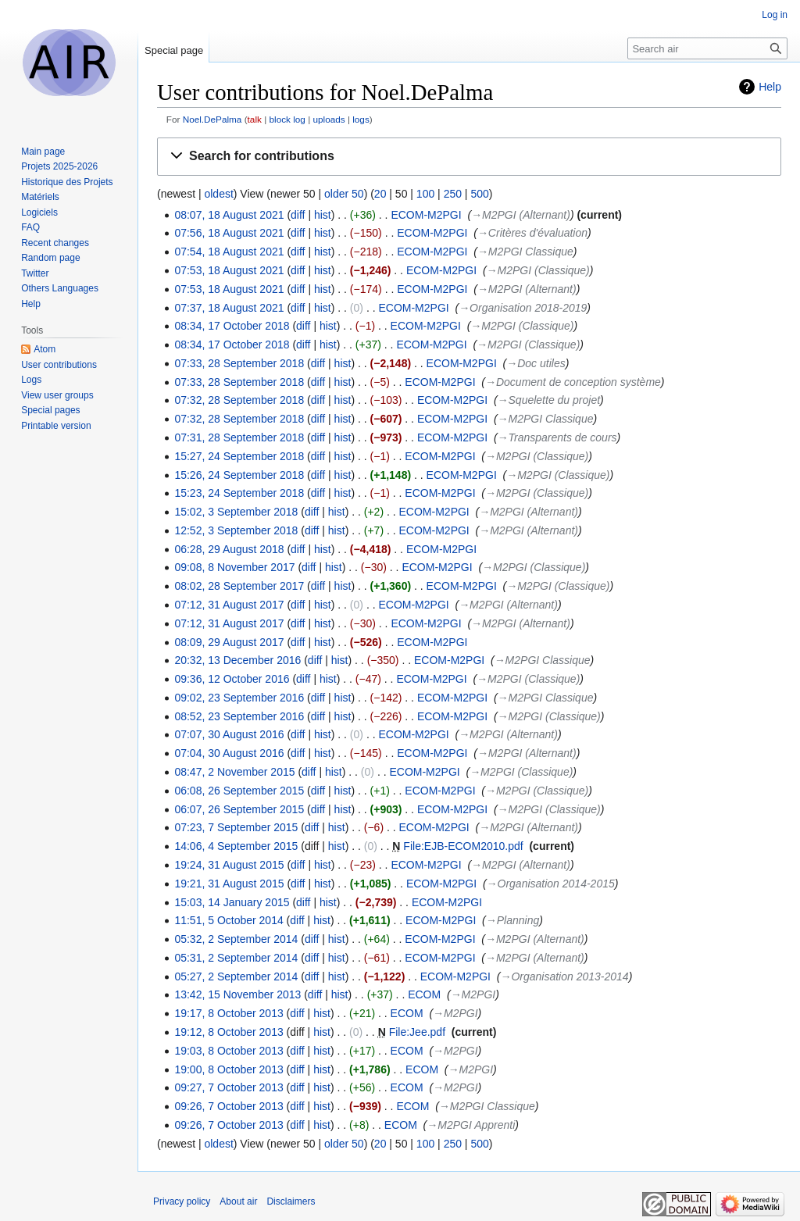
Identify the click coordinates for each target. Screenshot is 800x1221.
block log (287, 119)
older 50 (344, 193)
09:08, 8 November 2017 (234, 567)
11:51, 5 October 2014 (228, 920)
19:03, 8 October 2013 (228, 1050)
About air (238, 1201)
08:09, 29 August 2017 (229, 642)
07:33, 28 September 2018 (239, 363)
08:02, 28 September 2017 (239, 586)
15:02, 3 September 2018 (236, 511)
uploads (328, 119)
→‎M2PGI (473, 994)
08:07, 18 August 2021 (229, 215)
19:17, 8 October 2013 (228, 1013)
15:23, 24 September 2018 (239, 493)
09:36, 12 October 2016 (231, 679)
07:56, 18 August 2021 (229, 233)
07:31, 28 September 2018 (239, 437)
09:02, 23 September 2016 (239, 697)
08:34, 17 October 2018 (231, 326)
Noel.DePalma (212, 119)
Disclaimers (290, 1201)
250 (453, 193)
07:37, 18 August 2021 (229, 308)
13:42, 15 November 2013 (237, 994)
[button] (469, 156)
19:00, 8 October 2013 (228, 1069)
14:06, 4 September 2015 (236, 846)
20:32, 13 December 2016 (237, 660)
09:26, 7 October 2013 (228, 1106)
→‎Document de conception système (573, 382)
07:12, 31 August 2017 (229, 604)
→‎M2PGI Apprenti (471, 1125)
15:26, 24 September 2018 (239, 475)
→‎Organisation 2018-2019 (523, 308)
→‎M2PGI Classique (525, 251)
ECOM (424, 994)
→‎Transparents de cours (557, 437)
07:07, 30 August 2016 (229, 734)
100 (425, 193)
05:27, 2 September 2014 (236, 976)
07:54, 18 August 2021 (229, 251)
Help (770, 86)
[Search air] (707, 48)
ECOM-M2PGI (426, 215)
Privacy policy (181, 1201)
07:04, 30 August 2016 (229, 753)
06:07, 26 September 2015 (239, 809)
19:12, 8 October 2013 (228, 1032)
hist (322, 215)
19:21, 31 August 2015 (229, 883)
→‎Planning (512, 920)
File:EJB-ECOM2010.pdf (463, 846)
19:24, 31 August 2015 (229, 865)
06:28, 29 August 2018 (229, 549)
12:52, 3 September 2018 (236, 530)
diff (298, 215)
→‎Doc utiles (535, 363)
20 (380, 193)
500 (479, 193)
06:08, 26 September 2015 (239, 790)
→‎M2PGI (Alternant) (520, 215)
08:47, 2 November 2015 (234, 772)
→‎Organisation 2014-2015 (551, 883)
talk (255, 119)
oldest (218, 193)
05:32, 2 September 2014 (236, 939)
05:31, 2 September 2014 (236, 957)
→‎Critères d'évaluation (532, 233)
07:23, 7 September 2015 (236, 827)
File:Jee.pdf (417, 1032)
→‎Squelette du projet (549, 400)
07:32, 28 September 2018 (239, 400)
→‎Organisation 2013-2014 (564, 976)
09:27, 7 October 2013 (228, 1087)
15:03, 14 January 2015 (231, 902)
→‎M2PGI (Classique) (538, 270)
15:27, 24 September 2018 (239, 456)
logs (361, 119)
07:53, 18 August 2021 (229, 270)
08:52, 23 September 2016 (239, 716)
